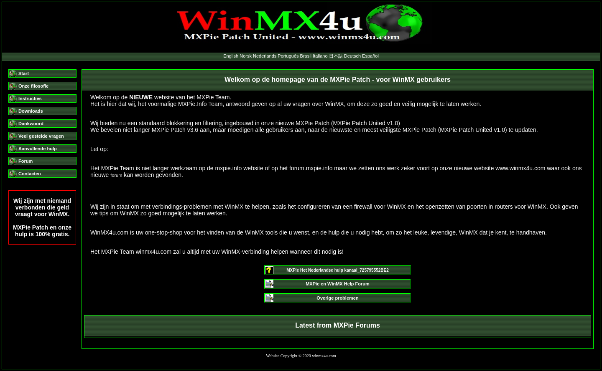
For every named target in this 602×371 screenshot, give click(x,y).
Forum (25, 161)
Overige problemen (337, 297)
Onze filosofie (33, 85)
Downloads (30, 111)
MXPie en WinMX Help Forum (338, 283)
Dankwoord (30, 123)
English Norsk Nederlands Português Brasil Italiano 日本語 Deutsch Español (301, 55)
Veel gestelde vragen (41, 136)
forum (116, 175)
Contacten (29, 173)
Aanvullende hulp (37, 148)
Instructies (30, 98)
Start (23, 73)
